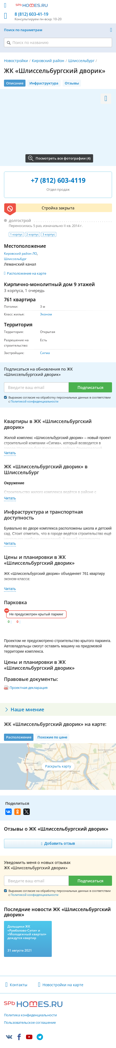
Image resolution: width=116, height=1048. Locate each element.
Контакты (18, 984)
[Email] (36, 387)
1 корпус (16, 234)
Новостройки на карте (62, 984)
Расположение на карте (26, 273)
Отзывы (72, 83)
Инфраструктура (43, 83)
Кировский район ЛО (20, 253)
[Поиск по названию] (58, 42)
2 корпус (32, 234)
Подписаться (91, 387)
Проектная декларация (29, 687)
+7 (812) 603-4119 (58, 180)
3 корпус (48, 234)
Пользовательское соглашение (30, 1023)
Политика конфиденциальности (30, 1015)
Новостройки (16, 60)
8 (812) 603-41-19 (31, 14)
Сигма (45, 353)
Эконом (46, 314)
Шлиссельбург (81, 60)
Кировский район (48, 60)
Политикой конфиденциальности (34, 401)
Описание (14, 83)
